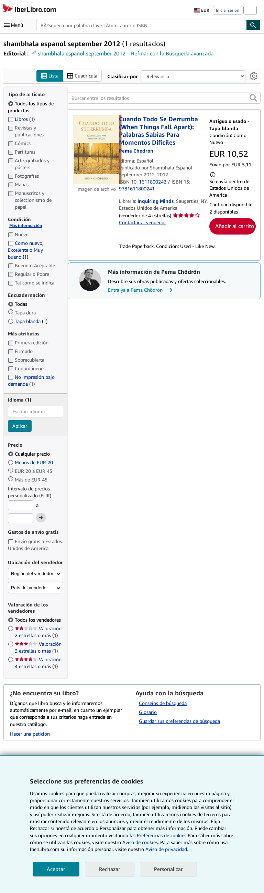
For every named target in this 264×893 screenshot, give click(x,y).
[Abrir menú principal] (15, 25)
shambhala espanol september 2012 (81, 53)
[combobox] (141, 25)
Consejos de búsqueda (163, 703)
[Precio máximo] (20, 518)
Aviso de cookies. (140, 842)
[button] (253, 98)
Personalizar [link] (168, 869)
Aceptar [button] (56, 869)
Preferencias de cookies (161, 835)
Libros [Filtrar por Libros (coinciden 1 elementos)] (21, 119)
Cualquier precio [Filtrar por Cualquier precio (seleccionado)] (29, 454)
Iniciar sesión (227, 10)
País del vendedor (29, 588)
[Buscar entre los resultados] (164, 98)
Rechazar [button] (109, 869)
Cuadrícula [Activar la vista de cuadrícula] (82, 76)
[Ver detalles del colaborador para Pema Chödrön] (136, 151)
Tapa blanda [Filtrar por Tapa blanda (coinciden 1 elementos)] (27, 321)
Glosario (148, 712)
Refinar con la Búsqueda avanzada (172, 53)
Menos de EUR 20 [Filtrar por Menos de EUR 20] (31, 463)
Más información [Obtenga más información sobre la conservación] (25, 225)
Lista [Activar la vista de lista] (49, 76)
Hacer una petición (30, 734)
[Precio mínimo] (20, 505)
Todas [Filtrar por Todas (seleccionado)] (18, 304)
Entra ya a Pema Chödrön (141, 290)
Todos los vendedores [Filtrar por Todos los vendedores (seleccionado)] (38, 620)
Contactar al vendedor (142, 223)
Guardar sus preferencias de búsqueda (179, 721)
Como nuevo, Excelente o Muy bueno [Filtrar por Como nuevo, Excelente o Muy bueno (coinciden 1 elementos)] (25, 250)
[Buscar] (253, 25)
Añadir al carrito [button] (234, 226)
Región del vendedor (32, 574)
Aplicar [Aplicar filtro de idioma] (19, 426)
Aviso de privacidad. (166, 849)
